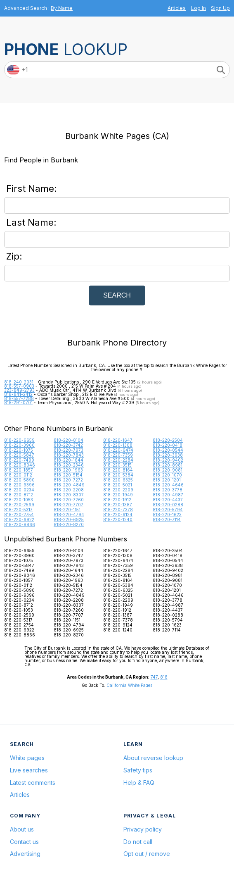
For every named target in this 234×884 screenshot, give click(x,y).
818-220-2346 (69, 464)
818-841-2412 (18, 394)
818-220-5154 (68, 474)
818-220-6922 (19, 519)
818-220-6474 (118, 450)
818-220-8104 (68, 440)
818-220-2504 (168, 440)
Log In (198, 8)
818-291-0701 (18, 402)
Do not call (137, 841)
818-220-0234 (19, 489)
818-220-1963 (68, 469)
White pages (27, 757)
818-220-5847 (19, 455)
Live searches (29, 770)
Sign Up (220, 8)
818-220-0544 (168, 450)
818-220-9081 (167, 469)
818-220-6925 (69, 519)
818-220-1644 (68, 459)
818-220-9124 (117, 514)
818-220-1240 (117, 519)
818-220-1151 (67, 509)
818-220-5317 (18, 509)
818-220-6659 (19, 440)
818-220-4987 (168, 494)
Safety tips (137, 770)
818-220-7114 (167, 519)
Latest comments (32, 782)
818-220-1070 (167, 474)
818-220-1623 (167, 514)
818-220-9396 (19, 484)
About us (22, 829)
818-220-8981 (167, 464)
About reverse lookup (153, 757)
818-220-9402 (168, 459)
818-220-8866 (19, 524)
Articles (177, 8)
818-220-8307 (69, 494)
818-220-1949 (118, 494)
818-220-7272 (68, 479)
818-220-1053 (18, 499)
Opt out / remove (146, 853)
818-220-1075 (18, 450)
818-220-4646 (168, 484)
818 (164, 676)
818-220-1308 (117, 445)
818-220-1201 (167, 479)
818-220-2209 (118, 489)
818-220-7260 (69, 499)
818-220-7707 (68, 504)
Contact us (24, 841)
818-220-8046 (19, 464)
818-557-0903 (19, 386)
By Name (62, 8)
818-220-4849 (69, 484)
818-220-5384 (118, 474)
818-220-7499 (19, 459)
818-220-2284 (118, 459)
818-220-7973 (68, 450)
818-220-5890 (19, 479)
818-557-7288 (19, 398)
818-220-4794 (69, 514)
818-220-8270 (69, 524)
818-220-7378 (118, 509)
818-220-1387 (117, 504)
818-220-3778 (167, 489)
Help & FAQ (138, 782)
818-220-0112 (18, 474)
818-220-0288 (168, 504)
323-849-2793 (19, 390)
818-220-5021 (117, 484)
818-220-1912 (117, 499)
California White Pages (129, 685)
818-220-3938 (168, 455)
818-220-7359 (118, 455)
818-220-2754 (19, 514)
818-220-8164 (118, 469)
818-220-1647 (117, 440)
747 (154, 676)
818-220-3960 (19, 445)
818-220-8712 (18, 494)
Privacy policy (142, 829)
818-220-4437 (168, 499)
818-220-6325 (118, 479)
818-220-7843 (69, 455)
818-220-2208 (69, 489)
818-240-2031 (18, 381)
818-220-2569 (19, 504)
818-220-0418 (167, 445)
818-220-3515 (117, 464)
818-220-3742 (68, 445)
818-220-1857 (18, 469)
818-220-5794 (168, 509)
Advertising (25, 853)
